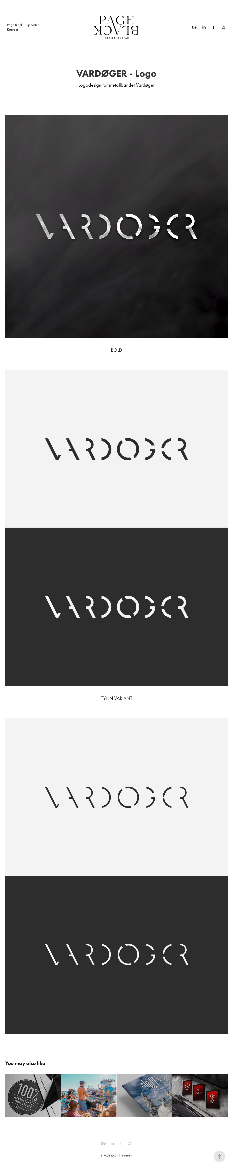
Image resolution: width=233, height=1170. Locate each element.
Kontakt (12, 29)
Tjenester (32, 25)
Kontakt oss (126, 1155)
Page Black (15, 25)
